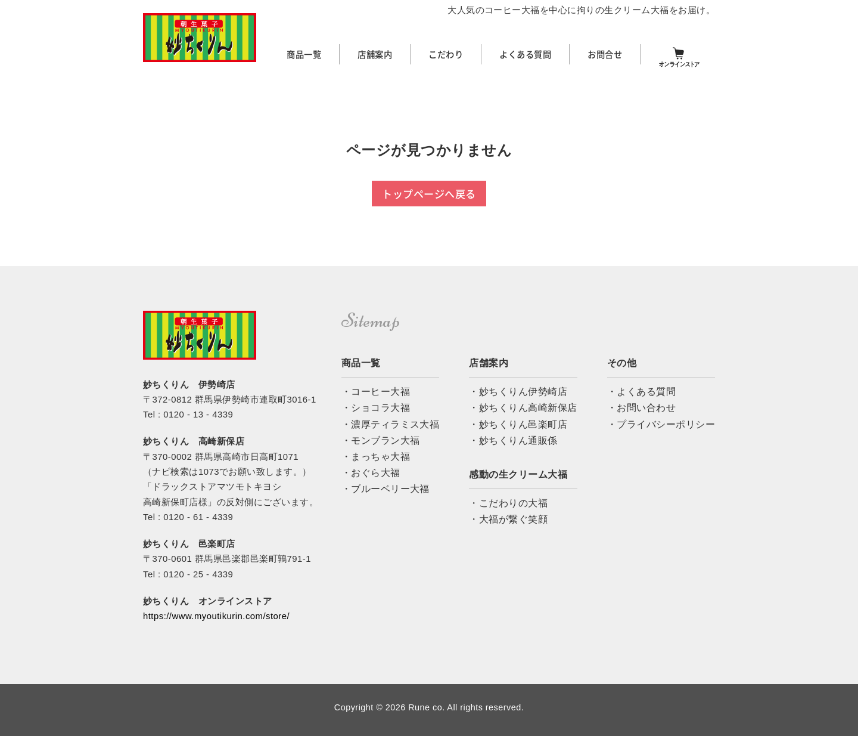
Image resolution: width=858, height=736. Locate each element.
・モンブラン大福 (380, 440)
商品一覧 (304, 54)
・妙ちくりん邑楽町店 (518, 424)
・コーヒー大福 (375, 391)
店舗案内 (375, 54)
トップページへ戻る (428, 193)
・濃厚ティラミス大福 (390, 424)
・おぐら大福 (370, 473)
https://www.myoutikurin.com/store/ (216, 616)
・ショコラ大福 (375, 408)
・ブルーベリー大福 (385, 489)
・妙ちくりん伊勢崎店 (518, 391)
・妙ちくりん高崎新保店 (523, 408)
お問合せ (604, 54)
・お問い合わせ (641, 408)
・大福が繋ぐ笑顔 (508, 519)
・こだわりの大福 (508, 503)
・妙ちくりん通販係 (513, 440)
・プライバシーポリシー (661, 424)
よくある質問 (525, 54)
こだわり (445, 54)
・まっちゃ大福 (375, 457)
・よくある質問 (641, 391)
